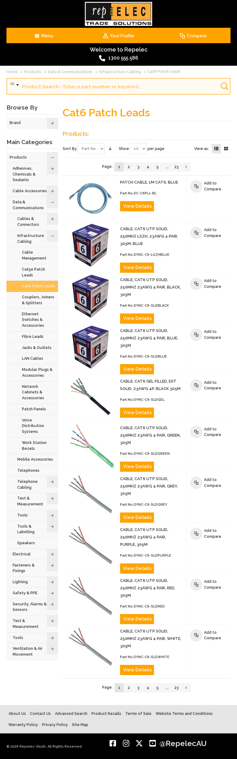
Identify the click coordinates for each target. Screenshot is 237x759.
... (167, 167)
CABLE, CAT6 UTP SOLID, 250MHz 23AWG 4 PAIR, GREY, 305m (149, 486)
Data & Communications (70, 71)
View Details (137, 206)
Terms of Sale (138, 713)
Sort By (70, 148)
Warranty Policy (23, 724)
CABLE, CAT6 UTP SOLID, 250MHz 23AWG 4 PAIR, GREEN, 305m (150, 435)
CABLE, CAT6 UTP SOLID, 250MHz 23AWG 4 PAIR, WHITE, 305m (150, 638)
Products (32, 71)
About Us (17, 713)
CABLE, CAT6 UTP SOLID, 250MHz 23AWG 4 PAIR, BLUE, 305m (149, 338)
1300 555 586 (118, 58)
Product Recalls (106, 713)
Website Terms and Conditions (184, 713)
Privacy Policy (55, 724)
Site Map (80, 724)
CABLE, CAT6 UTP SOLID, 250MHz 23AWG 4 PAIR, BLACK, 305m (150, 287)
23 (176, 167)
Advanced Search (71, 713)
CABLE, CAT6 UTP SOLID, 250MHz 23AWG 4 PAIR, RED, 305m (147, 588)
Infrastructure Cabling (120, 71)
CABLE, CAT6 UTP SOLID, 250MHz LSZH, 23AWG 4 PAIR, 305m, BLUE (149, 236)
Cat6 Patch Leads (164, 71)
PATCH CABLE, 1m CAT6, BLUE (149, 182)
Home (12, 71)
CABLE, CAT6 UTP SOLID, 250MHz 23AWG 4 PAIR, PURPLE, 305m (144, 537)
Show (124, 148)
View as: (201, 148)
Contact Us (40, 713)
